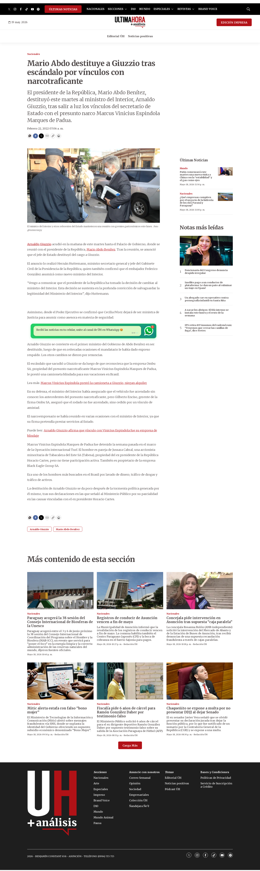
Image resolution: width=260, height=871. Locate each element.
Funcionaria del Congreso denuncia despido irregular (206, 272)
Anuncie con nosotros (144, 773)
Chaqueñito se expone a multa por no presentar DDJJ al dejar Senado (198, 711)
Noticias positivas (140, 36)
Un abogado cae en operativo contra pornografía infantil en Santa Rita (206, 299)
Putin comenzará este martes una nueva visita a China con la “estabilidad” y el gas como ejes (196, 176)
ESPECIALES (162, 9)
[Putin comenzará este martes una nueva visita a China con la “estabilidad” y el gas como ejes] (225, 171)
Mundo (184, 168)
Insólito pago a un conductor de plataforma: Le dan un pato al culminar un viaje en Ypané (208, 285)
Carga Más (130, 746)
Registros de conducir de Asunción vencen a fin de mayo (127, 621)
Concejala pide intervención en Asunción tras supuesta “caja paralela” (199, 621)
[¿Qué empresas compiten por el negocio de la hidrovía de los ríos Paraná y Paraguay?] (225, 196)
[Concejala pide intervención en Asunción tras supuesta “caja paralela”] (199, 591)
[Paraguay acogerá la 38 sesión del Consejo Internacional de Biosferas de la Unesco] (60, 591)
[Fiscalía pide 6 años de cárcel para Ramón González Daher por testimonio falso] (130, 682)
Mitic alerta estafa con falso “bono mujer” (57, 711)
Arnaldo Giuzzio (39, 244)
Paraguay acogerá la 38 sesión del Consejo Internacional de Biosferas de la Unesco (60, 623)
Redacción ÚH (130, 645)
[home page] (130, 22)
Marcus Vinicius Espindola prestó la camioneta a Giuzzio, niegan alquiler (94, 384)
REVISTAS (184, 9)
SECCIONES (115, 9)
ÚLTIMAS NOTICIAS (63, 9)
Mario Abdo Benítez (101, 249)
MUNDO (144, 9)
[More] (126, 9)
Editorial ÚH (116, 36)
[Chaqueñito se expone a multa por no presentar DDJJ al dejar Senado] (199, 682)
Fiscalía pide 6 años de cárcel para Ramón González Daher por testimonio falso (126, 713)
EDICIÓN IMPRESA (234, 22)
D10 (133, 9)
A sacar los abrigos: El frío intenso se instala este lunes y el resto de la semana (207, 313)
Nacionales (33, 54)
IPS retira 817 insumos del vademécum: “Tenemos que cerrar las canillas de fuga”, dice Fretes (208, 328)
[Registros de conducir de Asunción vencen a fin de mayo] (130, 591)
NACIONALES (95, 9)
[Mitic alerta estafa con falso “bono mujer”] (60, 682)
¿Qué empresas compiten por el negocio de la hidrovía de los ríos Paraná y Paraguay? (196, 201)
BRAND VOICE (207, 9)
